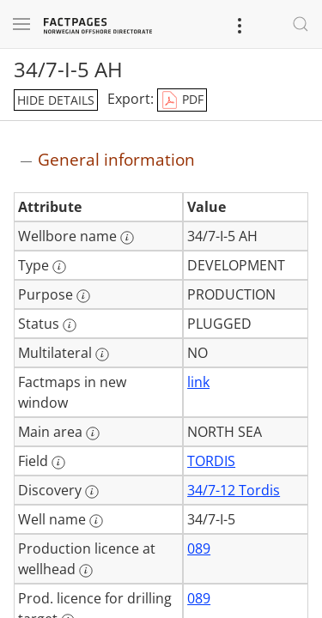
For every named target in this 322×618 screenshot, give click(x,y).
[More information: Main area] (93, 433)
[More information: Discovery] (92, 492)
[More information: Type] (59, 267)
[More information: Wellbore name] (127, 238)
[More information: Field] (58, 463)
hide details (55, 100)
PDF (182, 100)
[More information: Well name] (96, 521)
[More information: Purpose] (83, 296)
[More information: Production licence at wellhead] (86, 571)
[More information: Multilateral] (102, 354)
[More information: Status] (69, 325)
